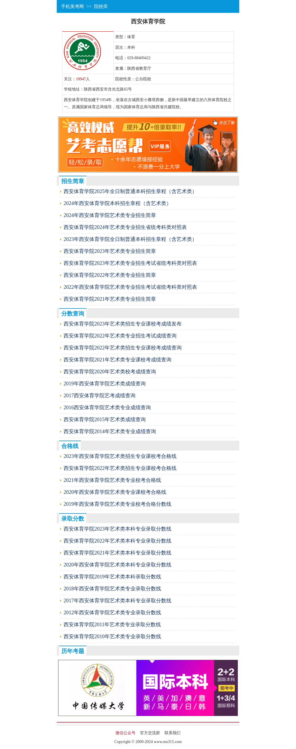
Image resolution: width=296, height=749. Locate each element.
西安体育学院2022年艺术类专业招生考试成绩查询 (120, 336)
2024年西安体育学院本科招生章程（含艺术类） (117, 203)
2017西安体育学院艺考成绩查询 (99, 395)
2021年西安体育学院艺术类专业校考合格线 (112, 480)
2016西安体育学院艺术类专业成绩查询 (107, 407)
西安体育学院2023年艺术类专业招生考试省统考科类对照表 (130, 263)
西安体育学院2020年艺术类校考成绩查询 (110, 372)
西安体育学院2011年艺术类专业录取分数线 (112, 624)
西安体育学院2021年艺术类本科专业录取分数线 (117, 553)
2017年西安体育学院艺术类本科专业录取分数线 (117, 600)
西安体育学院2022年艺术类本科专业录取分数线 (117, 541)
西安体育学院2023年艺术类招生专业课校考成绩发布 (123, 324)
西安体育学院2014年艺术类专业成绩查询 (110, 431)
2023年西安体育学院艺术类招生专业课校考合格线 (120, 456)
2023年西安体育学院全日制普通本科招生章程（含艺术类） (130, 239)
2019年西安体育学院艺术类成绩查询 (105, 383)
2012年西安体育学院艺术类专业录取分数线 (112, 612)
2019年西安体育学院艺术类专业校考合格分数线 (117, 504)
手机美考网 (72, 6)
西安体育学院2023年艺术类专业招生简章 (110, 251)
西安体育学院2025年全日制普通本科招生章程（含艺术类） (130, 191)
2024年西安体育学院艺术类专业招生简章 (110, 215)
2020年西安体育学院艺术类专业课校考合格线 (115, 492)
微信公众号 (125, 733)
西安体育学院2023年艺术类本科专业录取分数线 (117, 529)
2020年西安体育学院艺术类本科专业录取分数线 (117, 565)
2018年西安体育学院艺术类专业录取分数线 (112, 589)
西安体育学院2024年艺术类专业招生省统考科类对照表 (125, 227)
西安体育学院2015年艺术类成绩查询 (105, 419)
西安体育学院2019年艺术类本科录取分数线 (112, 577)
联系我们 (173, 733)
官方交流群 (150, 733)
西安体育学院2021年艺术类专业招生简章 (110, 299)
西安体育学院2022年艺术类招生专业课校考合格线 (120, 468)
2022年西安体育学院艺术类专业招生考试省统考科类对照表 (130, 287)
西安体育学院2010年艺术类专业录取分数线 (112, 636)
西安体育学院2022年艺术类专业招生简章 (110, 275)
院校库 (101, 6)
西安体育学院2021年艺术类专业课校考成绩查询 (117, 360)
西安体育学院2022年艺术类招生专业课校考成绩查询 (123, 348)
